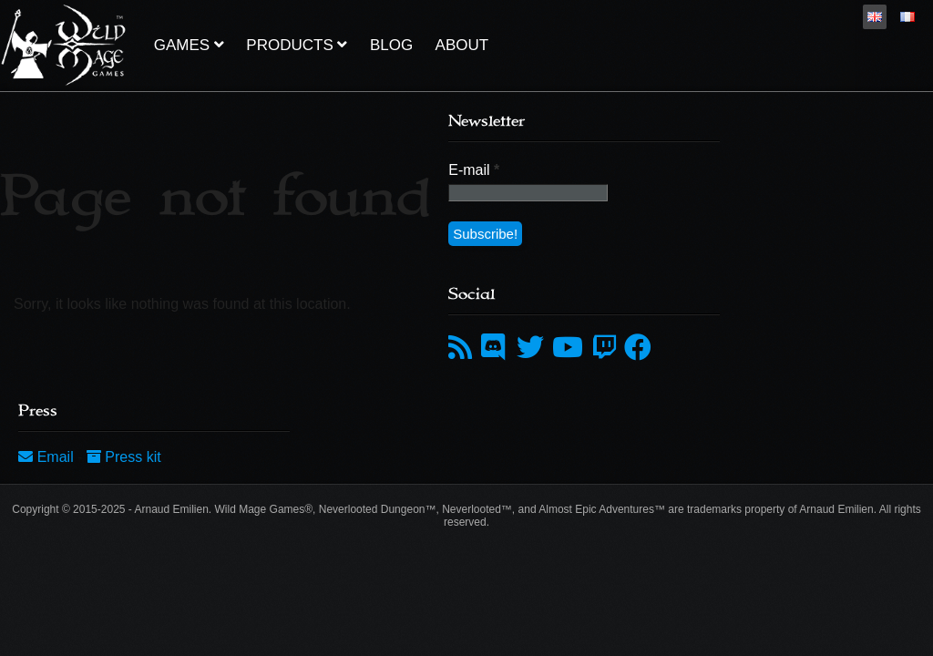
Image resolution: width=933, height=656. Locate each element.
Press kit (124, 457)
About (462, 45)
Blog (391, 45)
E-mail (473, 170)
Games (189, 45)
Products (296, 45)
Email (47, 457)
